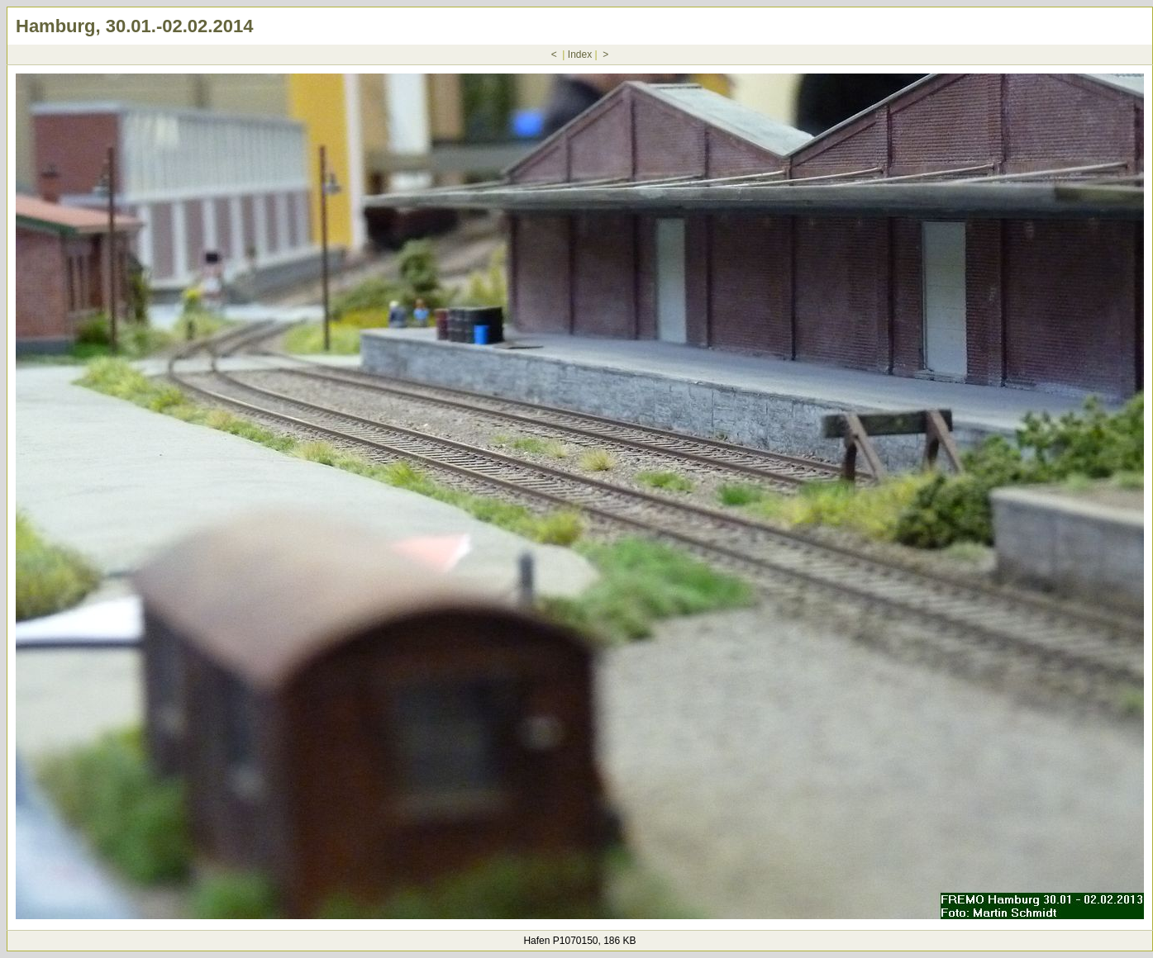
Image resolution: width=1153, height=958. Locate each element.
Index (580, 54)
